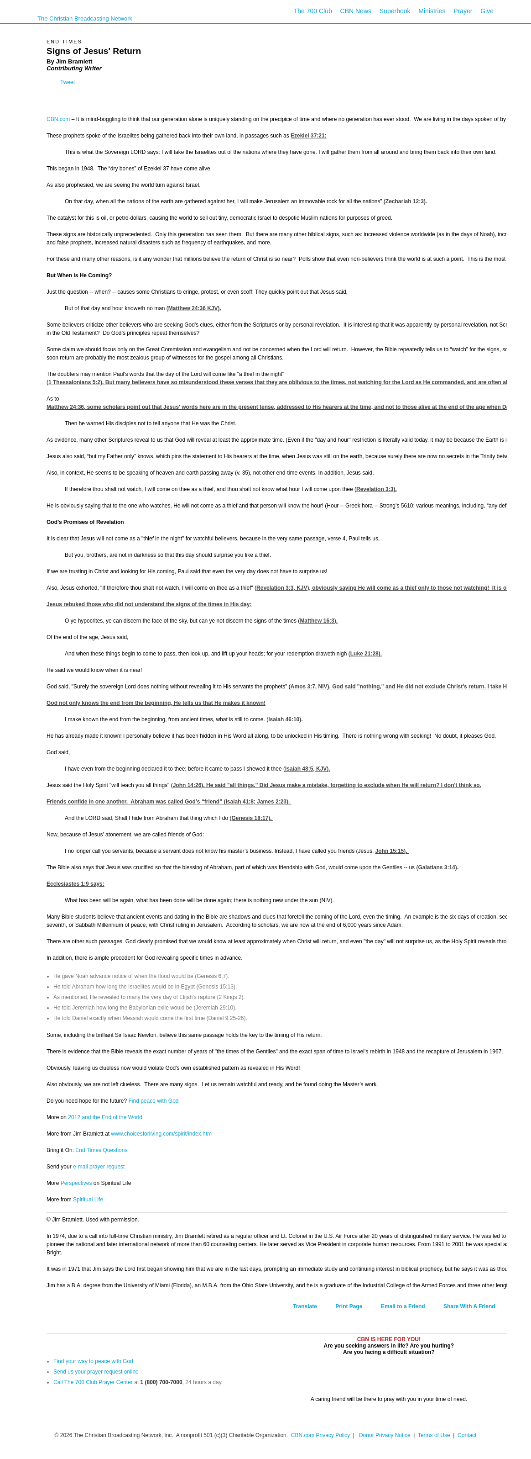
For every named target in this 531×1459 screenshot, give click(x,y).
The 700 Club (313, 11)
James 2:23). (274, 801)
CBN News (355, 11)
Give (487, 11)
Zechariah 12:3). (407, 201)
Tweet (67, 82)
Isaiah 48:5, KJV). (307, 769)
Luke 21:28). (366, 653)
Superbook (395, 11)
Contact (467, 1435)
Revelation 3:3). (376, 489)
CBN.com (58, 119)
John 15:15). (392, 851)
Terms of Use (435, 1435)
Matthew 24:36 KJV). (194, 308)
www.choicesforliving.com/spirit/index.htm (161, 1134)
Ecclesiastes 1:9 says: (75, 884)
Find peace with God (153, 1101)
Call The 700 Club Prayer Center (93, 1382)
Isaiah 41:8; (259, 801)
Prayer (462, 11)
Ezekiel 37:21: (309, 135)
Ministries (431, 11)
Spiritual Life (88, 1199)
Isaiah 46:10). (285, 719)
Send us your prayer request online (96, 1372)
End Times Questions (101, 1150)
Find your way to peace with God (93, 1361)
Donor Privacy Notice (385, 1435)
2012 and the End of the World (105, 1117)
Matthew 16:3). (319, 621)
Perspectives (76, 1183)
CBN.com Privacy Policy (320, 1435)
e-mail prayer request (99, 1166)
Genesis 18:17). (252, 818)
